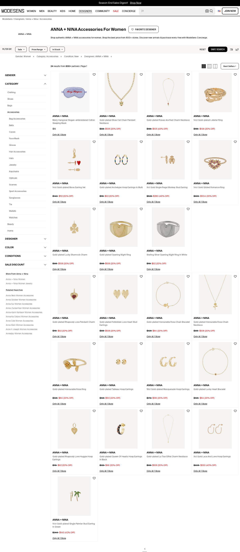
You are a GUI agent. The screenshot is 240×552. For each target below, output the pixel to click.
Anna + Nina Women (15, 279)
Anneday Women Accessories (19, 334)
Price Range (37, 49)
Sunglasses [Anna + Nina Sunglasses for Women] (14, 198)
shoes (10, 99)
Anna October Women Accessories (21, 300)
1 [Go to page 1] (144, 549)
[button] (7, 49)
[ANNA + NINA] (24, 34)
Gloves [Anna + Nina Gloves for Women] (12, 145)
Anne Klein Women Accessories (20, 325)
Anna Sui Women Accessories (19, 304)
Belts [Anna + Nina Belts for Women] (11, 126)
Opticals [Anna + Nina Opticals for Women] (13, 178)
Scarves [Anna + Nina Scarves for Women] (13, 185)
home (72, 11)
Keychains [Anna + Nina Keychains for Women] (14, 172)
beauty (52, 11)
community (102, 11)
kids (62, 11)
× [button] (33, 57)
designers (85, 11)
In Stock (56, 49)
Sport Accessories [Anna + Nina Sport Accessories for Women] (17, 191)
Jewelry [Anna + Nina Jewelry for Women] (12, 165)
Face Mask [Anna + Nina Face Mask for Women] (14, 139)
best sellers (229, 66)
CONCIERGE (129, 11)
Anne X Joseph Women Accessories (21, 329)
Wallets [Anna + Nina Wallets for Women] (12, 211)
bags (9, 106)
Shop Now (135, 3)
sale (116, 11)
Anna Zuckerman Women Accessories (23, 308)
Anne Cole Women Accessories (19, 321)
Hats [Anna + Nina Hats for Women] (11, 158)
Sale (20, 49)
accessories (13, 112)
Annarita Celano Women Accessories (22, 317)
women (31, 11)
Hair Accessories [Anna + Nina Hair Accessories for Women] (17, 152)
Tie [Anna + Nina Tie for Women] (10, 205)
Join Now (230, 11)
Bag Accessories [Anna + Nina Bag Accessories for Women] (17, 119)
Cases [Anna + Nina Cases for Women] (12, 132)
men (41, 11)
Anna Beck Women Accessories (20, 296)
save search (218, 49)
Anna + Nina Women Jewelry (19, 284)
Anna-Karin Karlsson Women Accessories (24, 313)
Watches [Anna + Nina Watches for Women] (13, 218)
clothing (11, 93)
